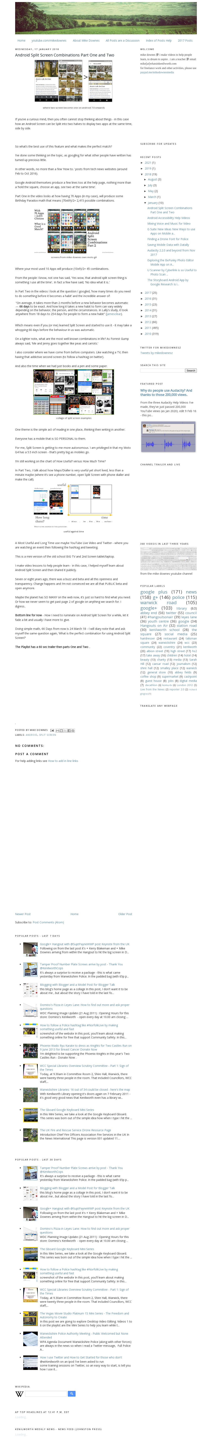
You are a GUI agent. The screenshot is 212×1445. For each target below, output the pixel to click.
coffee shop (148, 676)
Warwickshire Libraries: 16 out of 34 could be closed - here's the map (85, 1089)
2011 (148, 328)
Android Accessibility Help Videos (168, 218)
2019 (148, 168)
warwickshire (166, 643)
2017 (148, 293)
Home (21, 40)
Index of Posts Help (159, 40)
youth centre (158, 621)
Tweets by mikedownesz (156, 353)
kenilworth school (164, 629)
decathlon (151, 685)
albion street (155, 651)
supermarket (170, 676)
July (150, 185)
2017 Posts (185, 40)
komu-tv (167, 685)
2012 (148, 322)
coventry (169, 647)
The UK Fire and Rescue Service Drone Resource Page (75, 1130)
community (147, 647)
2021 (148, 162)
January (153, 203)
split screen (47, 734)
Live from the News (152, 689)
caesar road (160, 664)
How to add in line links (63, 761)
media (177, 659)
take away (153, 655)
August (153, 179)
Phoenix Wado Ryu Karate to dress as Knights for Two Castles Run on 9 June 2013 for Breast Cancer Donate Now (86, 1047)
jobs (171, 681)
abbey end (148, 612)
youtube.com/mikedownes (49, 40)
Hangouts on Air (154, 625)
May (151, 191)
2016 (148, 298)
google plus (153, 592)
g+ (155, 597)
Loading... (21, 1417)
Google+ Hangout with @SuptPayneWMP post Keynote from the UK (84, 944)
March (152, 197)
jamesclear (114, 314)
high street (178, 651)
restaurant (170, 638)
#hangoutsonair (160, 617)
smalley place (169, 668)
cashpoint (190, 676)
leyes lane (189, 617)
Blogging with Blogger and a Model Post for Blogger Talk (77, 985)
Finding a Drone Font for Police (167, 239)
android (32, 734)
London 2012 (185, 685)
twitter (171, 612)
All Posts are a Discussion (123, 40)
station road (187, 625)
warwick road (158, 602)
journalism (183, 664)
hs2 (194, 651)
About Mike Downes (86, 40)
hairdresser (147, 638)
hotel (187, 655)
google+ (148, 608)
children (172, 655)
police (178, 597)
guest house (153, 681)
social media (176, 634)
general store (156, 672)
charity (161, 659)
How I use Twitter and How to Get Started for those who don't (81, 1357)
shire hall (146, 668)
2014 (148, 310)
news (191, 592)
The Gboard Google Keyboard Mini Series (67, 1110)
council (191, 612)
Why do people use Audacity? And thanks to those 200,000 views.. (166, 392)
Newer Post (23, 914)
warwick (191, 668)
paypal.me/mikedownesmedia (157, 72)
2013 (148, 316)
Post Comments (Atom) (48, 922)
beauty (144, 659)
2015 (148, 304)
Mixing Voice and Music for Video (169, 223)
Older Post (125, 914)
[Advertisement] (49, 880)
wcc (187, 643)
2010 (148, 334)
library (181, 608)
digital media (188, 681)
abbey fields (183, 672)
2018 (148, 174)
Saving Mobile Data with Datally (168, 245)
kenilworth (190, 647)
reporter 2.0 (176, 689)
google (183, 621)
